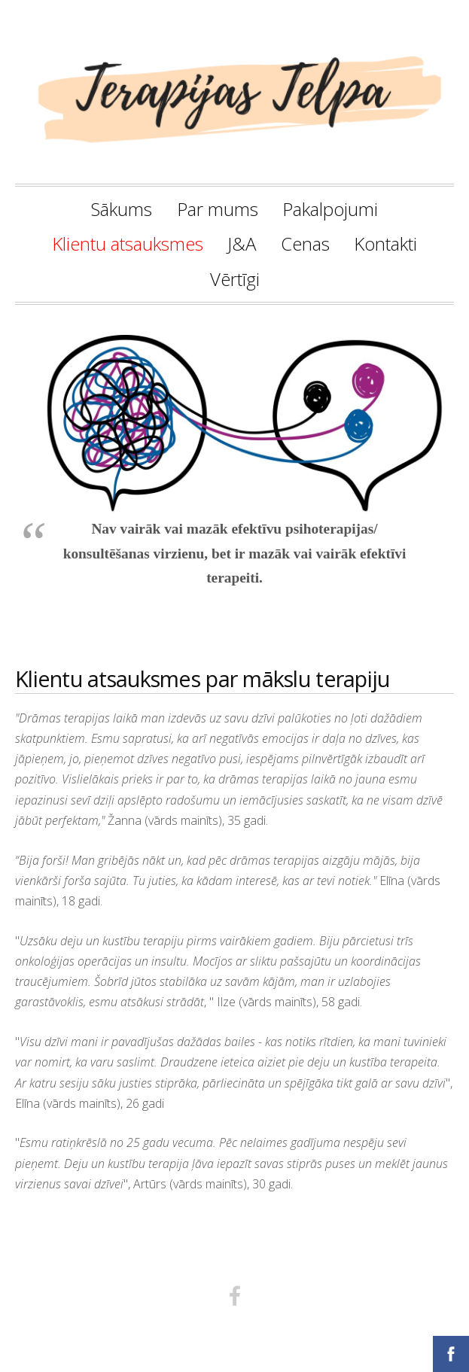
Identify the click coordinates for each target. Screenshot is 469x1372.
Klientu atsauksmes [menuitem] (127, 243)
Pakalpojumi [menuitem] (330, 208)
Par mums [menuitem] (217, 208)
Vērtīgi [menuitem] (235, 278)
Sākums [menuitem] (121, 208)
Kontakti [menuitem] (385, 243)
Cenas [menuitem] (305, 243)
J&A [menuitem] (241, 243)
